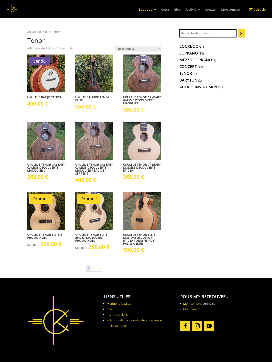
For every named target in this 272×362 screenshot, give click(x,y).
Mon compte (230, 9)
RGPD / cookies (117, 315)
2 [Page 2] (93, 268)
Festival (190, 9)
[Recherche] (241, 33)
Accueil (31, 32)
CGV (109, 309)
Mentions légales (119, 304)
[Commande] (138, 49)
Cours (165, 9)
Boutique (145, 9)
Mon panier (191, 309)
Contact (211, 9)
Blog (177, 9)
